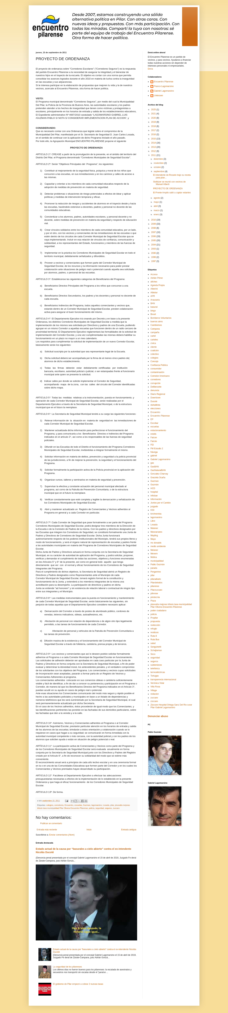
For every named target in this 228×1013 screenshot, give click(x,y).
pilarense (154, 586)
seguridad (100, 808)
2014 (154, 143)
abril (156, 206)
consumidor (155, 368)
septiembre (159, 171)
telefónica (155, 668)
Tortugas (154, 676)
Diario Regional (157, 394)
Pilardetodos (156, 582)
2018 (154, 126)
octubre (157, 167)
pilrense (154, 593)
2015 (154, 138)
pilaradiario (155, 579)
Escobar (154, 423)
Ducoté (153, 401)
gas (152, 463)
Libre (152, 521)
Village (153, 690)
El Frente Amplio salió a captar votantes (172, 192)
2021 (154, 113)
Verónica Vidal (157, 683)
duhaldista (155, 405)
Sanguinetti (155, 647)
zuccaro (116, 808)
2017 (154, 130)
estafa (153, 434)
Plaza (153, 601)
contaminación (157, 372)
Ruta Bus (154, 639)
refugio (153, 628)
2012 (154, 151)
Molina (153, 557)
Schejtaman (156, 650)
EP (151, 419)
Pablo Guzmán (157, 564)
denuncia (154, 390)
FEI (152, 445)
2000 (154, 253)
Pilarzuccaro (156, 590)
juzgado (154, 506)
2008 (154, 228)
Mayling (154, 535)
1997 (154, 261)
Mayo (153, 539)
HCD (152, 488)
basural (153, 307)
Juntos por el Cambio (160, 503)
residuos (154, 632)
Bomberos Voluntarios (160, 318)
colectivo (154, 354)
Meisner (154, 550)
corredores (59, 805)
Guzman (86, 805)
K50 (152, 510)
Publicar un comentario (51, 823)
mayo (157, 202)
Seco (152, 654)
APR (152, 296)
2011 (154, 155)
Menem (154, 553)
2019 (154, 122)
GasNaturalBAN (158, 470)
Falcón (153, 441)
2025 (154, 109)
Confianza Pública (159, 365)
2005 (154, 240)
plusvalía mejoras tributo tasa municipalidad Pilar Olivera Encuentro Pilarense (171, 605)
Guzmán (154, 484)
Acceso (153, 274)
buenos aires (156, 321)
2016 (154, 134)
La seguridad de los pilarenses (67, 967)
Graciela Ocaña (157, 477)
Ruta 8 (153, 636)
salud (153, 643)
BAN (152, 303)
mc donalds (155, 543)
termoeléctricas (157, 672)
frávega (154, 452)
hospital (154, 492)
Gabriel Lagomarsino (164, 91)
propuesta (155, 621)
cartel (153, 336)
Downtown (155, 397)
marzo (157, 210)
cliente (153, 347)
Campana (155, 329)
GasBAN (154, 466)
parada (153, 568)
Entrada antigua (128, 829)
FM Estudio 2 (156, 448)
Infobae (154, 495)
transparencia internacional (163, 679)
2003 (154, 249)
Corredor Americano (159, 376)
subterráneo (156, 665)
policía (91, 808)
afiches (153, 281)
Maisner (154, 528)
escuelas (78, 805)
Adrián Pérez (156, 278)
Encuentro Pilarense (163, 81)
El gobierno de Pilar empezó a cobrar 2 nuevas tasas (78, 984)
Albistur (154, 292)
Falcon (153, 437)
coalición (154, 350)
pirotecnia (155, 597)
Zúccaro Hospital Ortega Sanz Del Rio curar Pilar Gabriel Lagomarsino (171, 706)
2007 (154, 232)
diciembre (158, 159)
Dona (150, 69)
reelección (155, 625)
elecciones (155, 408)
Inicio (89, 829)
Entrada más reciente (47, 829)
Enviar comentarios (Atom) (62, 835)
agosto (157, 198)
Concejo (154, 361)
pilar (112, 805)
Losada (106, 805)
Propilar (154, 618)
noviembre (159, 163)
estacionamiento (158, 430)
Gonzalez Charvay (159, 474)
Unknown (158, 95)
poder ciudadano (158, 610)
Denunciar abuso (158, 716)
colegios (49, 805)
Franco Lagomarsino (164, 86)
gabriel (153, 455)
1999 (154, 257)
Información (156, 499)
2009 (154, 224)
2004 (154, 244)
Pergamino (155, 572)
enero (157, 214)
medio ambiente (158, 546)
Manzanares (156, 532)
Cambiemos (156, 325)
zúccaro (154, 701)
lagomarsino (96, 805)
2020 (154, 118)
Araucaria (155, 300)
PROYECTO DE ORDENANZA (168, 188)
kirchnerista (155, 514)
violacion (154, 694)
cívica (153, 343)
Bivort (153, 314)
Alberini (154, 289)
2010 (154, 220)
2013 (154, 147)
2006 (154, 236)
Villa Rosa (155, 686)
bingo (153, 310)
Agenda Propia (157, 285)
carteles (154, 339)
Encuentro (69, 805)
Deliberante (155, 387)
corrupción (155, 383)
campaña (154, 332)
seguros (108, 808)
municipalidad (156, 561)
